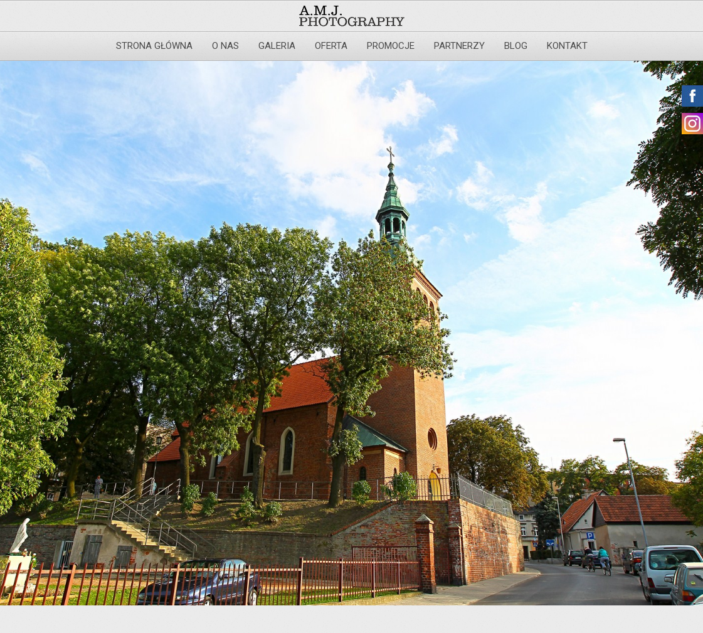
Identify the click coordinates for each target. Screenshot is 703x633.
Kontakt (567, 45)
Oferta (331, 45)
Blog (515, 45)
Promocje (391, 45)
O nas (225, 45)
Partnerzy (459, 45)
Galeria (276, 45)
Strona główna (154, 45)
